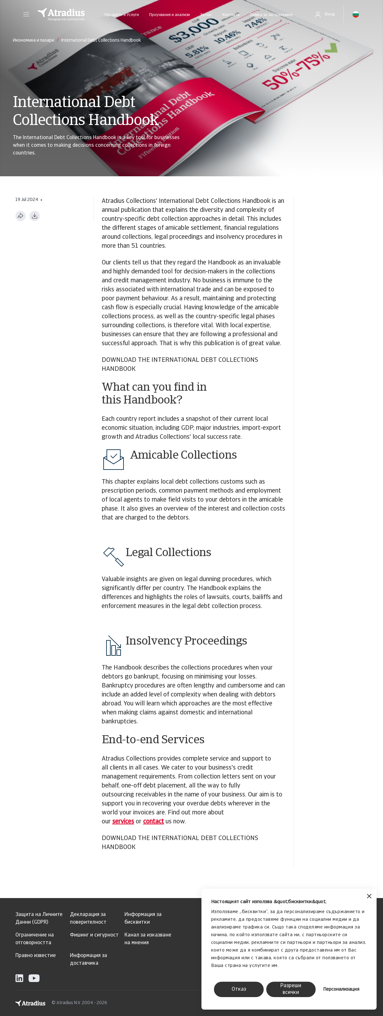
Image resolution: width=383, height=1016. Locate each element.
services (123, 822)
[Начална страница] (61, 14)
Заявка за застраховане (271, 15)
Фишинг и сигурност (94, 935)
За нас (206, 15)
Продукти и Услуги (122, 15)
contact (153, 822)
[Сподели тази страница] (20, 216)
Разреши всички (290, 989)
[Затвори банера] (369, 897)
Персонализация (341, 989)
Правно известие (35, 955)
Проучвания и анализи (169, 15)
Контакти (231, 15)
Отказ (239, 989)
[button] (26, 14)
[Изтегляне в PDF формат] (35, 216)
